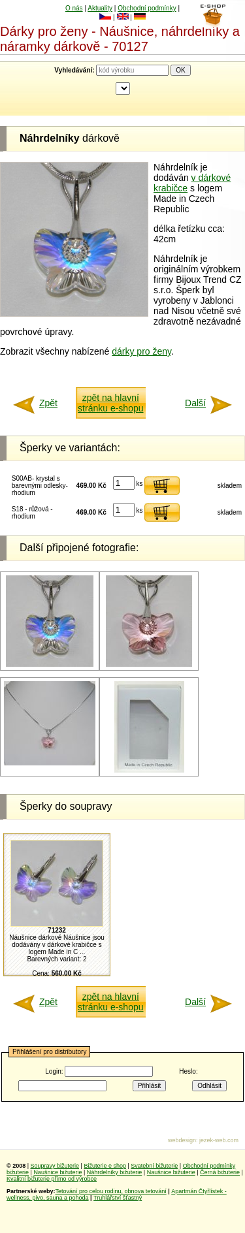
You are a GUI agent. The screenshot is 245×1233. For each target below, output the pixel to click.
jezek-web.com (218, 1140)
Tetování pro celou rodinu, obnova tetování (111, 1191)
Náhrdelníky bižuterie (114, 1172)
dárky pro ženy (141, 351)
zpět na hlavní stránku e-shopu (110, 402)
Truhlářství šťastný (117, 1197)
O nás (74, 8)
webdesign (182, 1140)
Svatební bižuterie (154, 1165)
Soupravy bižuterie (55, 1165)
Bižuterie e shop (105, 1165)
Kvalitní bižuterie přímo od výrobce (52, 1179)
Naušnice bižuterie (57, 1172)
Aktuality (100, 8)
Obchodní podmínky (147, 8)
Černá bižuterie (220, 1172)
